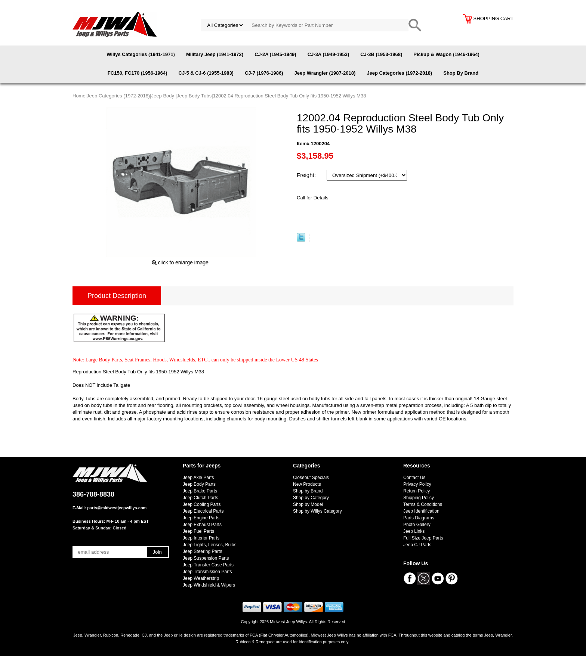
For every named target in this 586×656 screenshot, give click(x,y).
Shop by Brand (308, 491)
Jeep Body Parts (199, 484)
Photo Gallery (417, 524)
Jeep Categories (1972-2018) (399, 73)
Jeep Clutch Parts (200, 497)
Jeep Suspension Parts (206, 558)
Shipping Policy (418, 497)
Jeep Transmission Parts (207, 571)
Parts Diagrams (418, 517)
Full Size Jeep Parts (423, 538)
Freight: (307, 175)
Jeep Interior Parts (201, 538)
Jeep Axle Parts (198, 477)
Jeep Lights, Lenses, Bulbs (209, 544)
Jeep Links (414, 531)
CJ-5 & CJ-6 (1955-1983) (206, 73)
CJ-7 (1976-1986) (264, 73)
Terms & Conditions (422, 504)
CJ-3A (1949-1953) (328, 54)
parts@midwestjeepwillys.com (116, 508)
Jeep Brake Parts (200, 491)
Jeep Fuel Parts (198, 531)
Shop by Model (308, 504)
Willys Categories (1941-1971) (141, 54)
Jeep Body (163, 96)
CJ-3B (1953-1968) (381, 54)
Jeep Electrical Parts (203, 511)
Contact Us (414, 477)
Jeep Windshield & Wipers (209, 585)
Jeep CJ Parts (417, 544)
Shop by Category (311, 497)
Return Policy (416, 491)
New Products (307, 484)
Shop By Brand (460, 73)
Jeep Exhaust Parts (202, 524)
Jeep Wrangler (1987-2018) (325, 73)
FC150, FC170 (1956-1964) (137, 73)
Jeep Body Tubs (194, 96)
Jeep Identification (421, 511)
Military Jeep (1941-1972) (214, 54)
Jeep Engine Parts (201, 517)
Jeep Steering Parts (202, 551)
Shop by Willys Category (317, 511)
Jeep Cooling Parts (201, 504)
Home (79, 96)
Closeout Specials (311, 477)
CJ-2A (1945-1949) (275, 54)
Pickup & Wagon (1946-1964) (446, 54)
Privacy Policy (417, 484)
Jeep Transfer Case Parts (208, 565)
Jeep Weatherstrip (201, 578)
